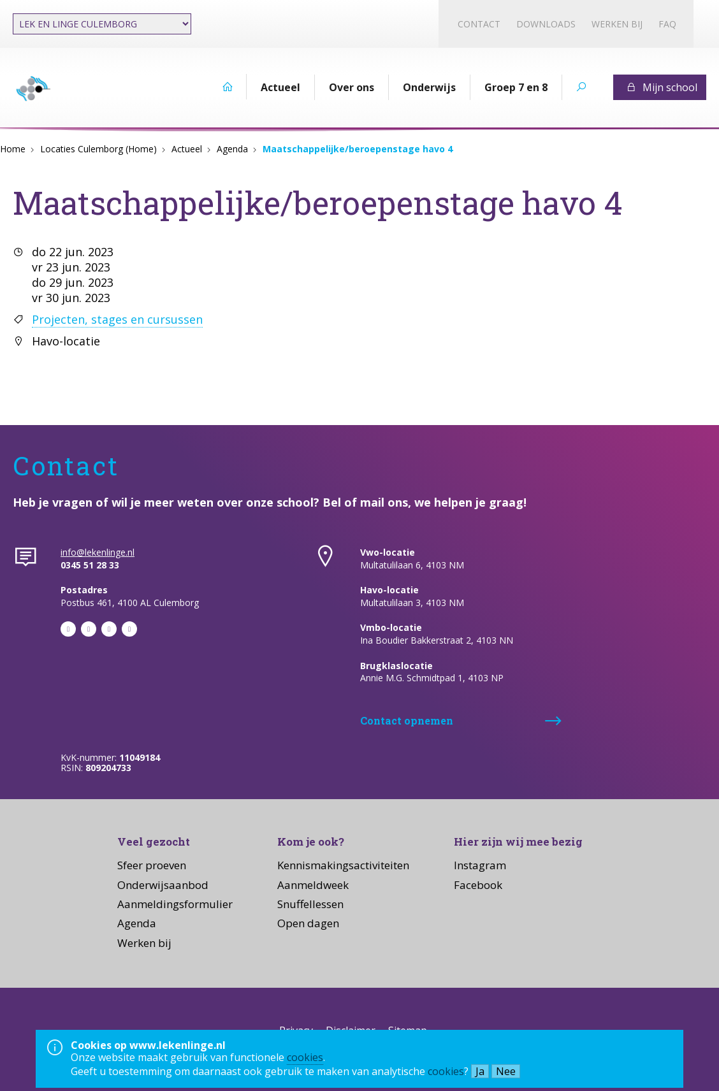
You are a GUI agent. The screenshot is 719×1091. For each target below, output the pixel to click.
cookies (305, 1057)
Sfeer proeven (151, 865)
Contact (479, 24)
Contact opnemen (406, 720)
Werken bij (617, 24)
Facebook (478, 885)
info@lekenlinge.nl (97, 552)
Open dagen (308, 923)
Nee (506, 1071)
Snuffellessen (310, 904)
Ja (480, 1071)
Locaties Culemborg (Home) (98, 149)
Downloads (546, 24)
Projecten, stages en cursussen (117, 319)
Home (12, 149)
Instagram (480, 865)
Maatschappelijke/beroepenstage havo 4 (358, 149)
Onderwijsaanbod (162, 885)
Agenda (232, 149)
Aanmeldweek (313, 885)
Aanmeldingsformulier (175, 904)
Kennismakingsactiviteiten (343, 865)
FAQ (667, 24)
